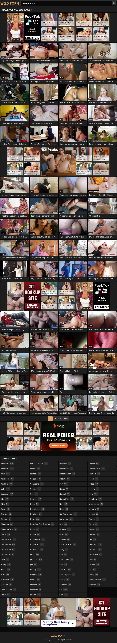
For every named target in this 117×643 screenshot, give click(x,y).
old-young (66, 519)
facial (5, 594)
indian (35, 534)
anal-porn (7, 479)
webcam (94, 534)
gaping (35, 489)
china (5, 534)
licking (35, 594)
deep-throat (8, 539)
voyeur (94, 529)
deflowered (7, 554)
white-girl (95, 549)
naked (63, 489)
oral (63, 524)
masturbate (66, 468)
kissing (35, 569)
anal (5, 473)
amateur (7, 463)
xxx (92, 569)
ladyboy (36, 574)
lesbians (35, 589)
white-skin (95, 554)
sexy (63, 594)
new (63, 504)
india (34, 529)
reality (64, 579)
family (35, 468)
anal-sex (7, 484)
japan (34, 554)
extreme (6, 584)
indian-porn (37, 539)
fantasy (35, 473)
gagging (35, 479)
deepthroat (8, 544)
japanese (36, 559)
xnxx (92, 559)
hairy (34, 504)
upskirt (93, 514)
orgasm (65, 529)
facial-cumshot (39, 463)
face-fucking (8, 589)
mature (64, 479)
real (63, 564)
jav (33, 564)
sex (63, 589)
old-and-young (68, 514)
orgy (63, 534)
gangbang (37, 484)
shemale (94, 473)
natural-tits (66, 499)
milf (63, 484)
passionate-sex (67, 544)
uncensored (96, 504)
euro (5, 574)
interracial (36, 549)
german (36, 499)
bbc (5, 499)
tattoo (93, 484)
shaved (94, 463)
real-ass (65, 569)
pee (63, 554)
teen (93, 494)
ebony (6, 564)
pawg (63, 549)
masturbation (67, 473)
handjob (36, 514)
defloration (8, 549)
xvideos (94, 564)
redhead (65, 584)
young (93, 574)
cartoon (6, 514)
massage (65, 463)
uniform (94, 509)
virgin (93, 524)
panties (64, 539)
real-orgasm (67, 574)
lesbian (35, 584)
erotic (5, 569)
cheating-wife (9, 529)
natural (64, 494)
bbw (5, 504)
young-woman (97, 579)
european (7, 579)
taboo (93, 479)
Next (66, 418)
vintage (94, 519)
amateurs (7, 468)
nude (63, 509)
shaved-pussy (97, 468)
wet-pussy (95, 544)
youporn (94, 584)
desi (5, 559)
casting (6, 519)
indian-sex (37, 544)
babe (5, 489)
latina (35, 579)
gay (34, 494)
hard (35, 519)
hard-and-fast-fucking (42, 524)
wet (92, 539)
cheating (7, 524)
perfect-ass (66, 559)
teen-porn (95, 499)
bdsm (5, 509)
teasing (94, 489)
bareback (7, 494)
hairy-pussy (37, 509)
